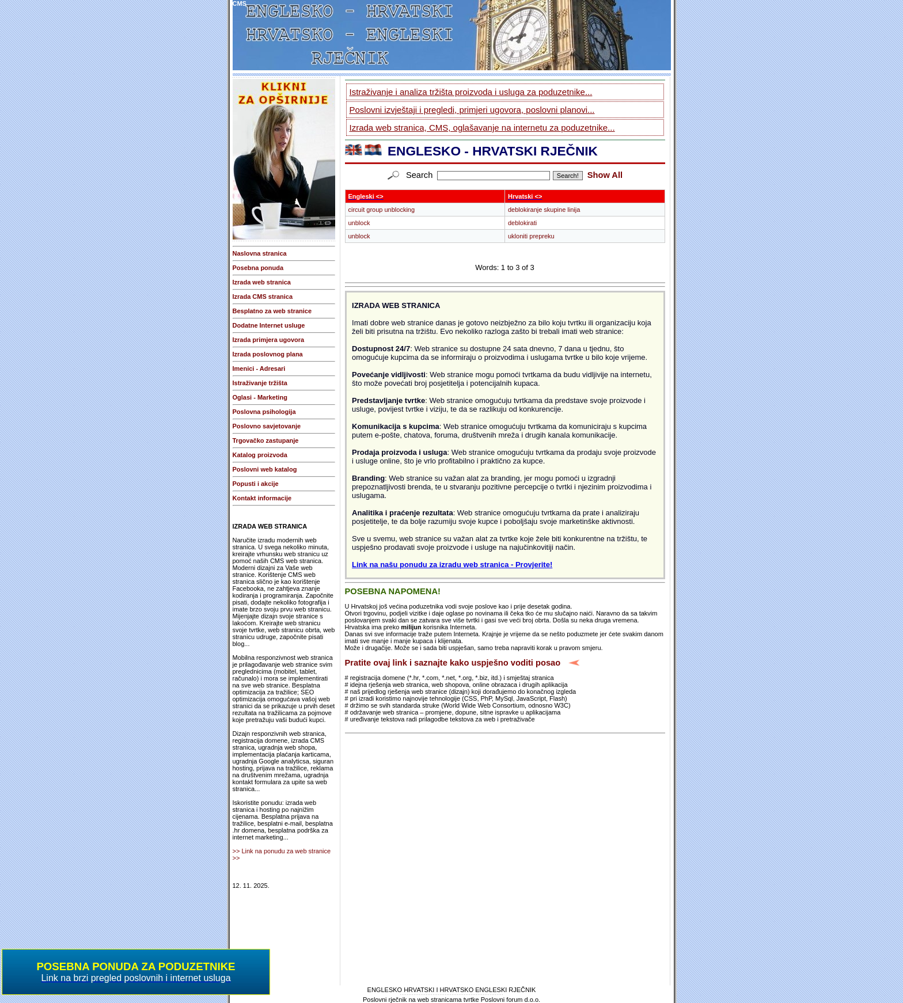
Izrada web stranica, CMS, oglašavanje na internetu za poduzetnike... (482, 127)
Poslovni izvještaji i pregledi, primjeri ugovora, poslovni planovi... (472, 110)
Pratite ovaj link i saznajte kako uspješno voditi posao (453, 662)
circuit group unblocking (381, 209)
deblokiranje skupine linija (544, 209)
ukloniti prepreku (531, 236)
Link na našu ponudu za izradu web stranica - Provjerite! (452, 564)
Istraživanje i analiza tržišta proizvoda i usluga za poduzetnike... (471, 92)
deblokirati (522, 222)
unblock (359, 222)
